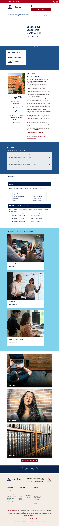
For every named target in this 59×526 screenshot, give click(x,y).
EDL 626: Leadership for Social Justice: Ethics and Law (22, 164)
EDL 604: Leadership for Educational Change (20, 157)
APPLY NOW (41, 9)
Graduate (21, 492)
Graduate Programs (11, 494)
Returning (21, 496)
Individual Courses (11, 501)
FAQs (35, 503)
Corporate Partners (38, 494)
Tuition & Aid (29, 492)
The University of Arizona (40, 521)
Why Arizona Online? (39, 492)
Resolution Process (39, 481)
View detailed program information (35, 132)
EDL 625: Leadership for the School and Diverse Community (23, 161)
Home (11, 14)
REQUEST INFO (41, 6)
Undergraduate (22, 490)
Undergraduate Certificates (10, 499)
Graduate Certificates (12, 496)
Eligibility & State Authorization (38, 497)
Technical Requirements (37, 500)
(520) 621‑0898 (30, 481)
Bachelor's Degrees (11, 492)
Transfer (21, 494)
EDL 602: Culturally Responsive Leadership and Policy (22, 154)
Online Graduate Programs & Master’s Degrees (20, 15)
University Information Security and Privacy (30, 518)
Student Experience (28, 494)
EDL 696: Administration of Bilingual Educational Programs (23, 168)
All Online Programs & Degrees (22, 14)
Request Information (29, 461)
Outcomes (36, 490)
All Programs (10, 490)
